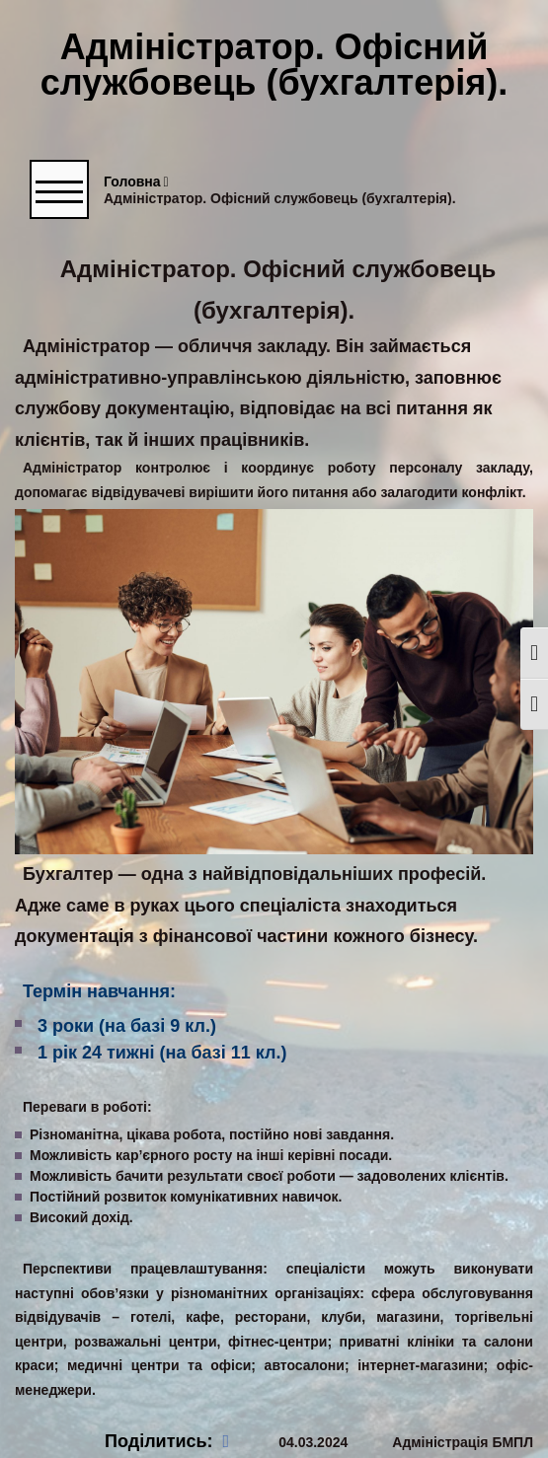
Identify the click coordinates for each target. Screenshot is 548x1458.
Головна (136, 182)
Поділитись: (167, 1441)
